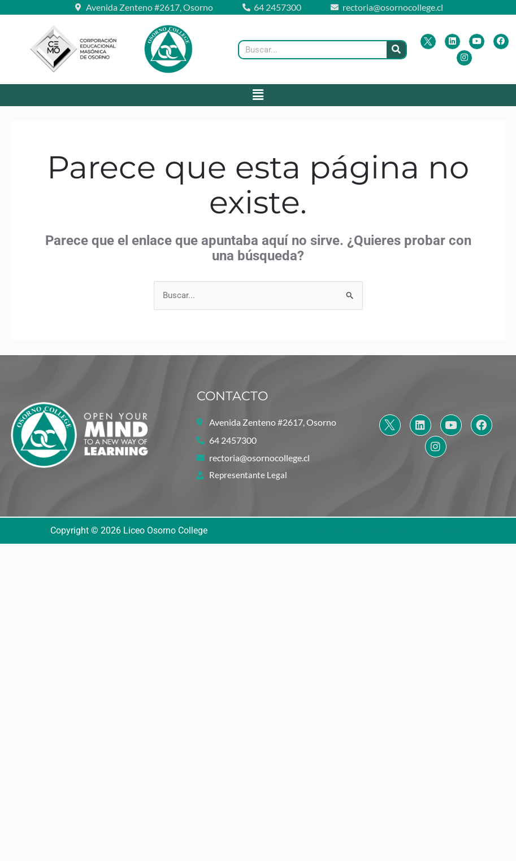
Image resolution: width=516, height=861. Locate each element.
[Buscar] (396, 49)
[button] (257, 95)
